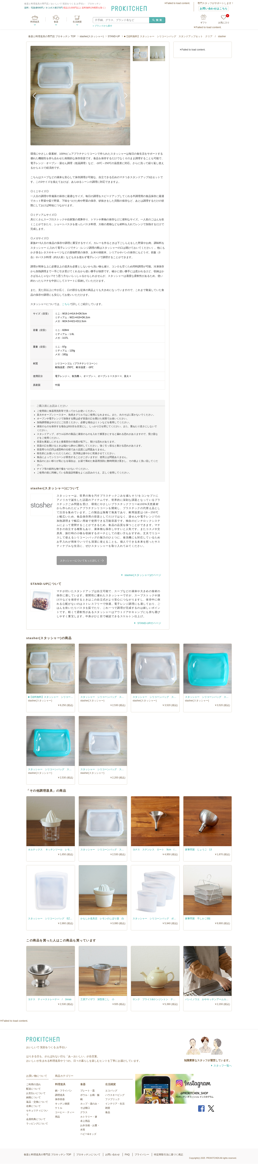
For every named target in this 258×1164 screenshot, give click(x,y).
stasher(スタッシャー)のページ (142, 575)
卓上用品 (85, 1121)
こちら (66, 304)
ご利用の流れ (33, 1084)
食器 (56, 22)
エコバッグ (111, 1090)
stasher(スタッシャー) (92, 36)
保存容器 (60, 1099)
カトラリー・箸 (88, 1116)
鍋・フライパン (63, 1090)
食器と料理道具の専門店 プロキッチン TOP (52, 36)
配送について (33, 1088)
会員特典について (36, 1119)
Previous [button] (36, 95)
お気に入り (223, 19)
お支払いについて (36, 1093)
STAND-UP (114, 36)
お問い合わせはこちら (214, 8)
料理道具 (34, 22)
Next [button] (124, 95)
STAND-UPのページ (149, 623)
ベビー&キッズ (88, 1134)
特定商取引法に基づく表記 (168, 1154)
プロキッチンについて (88, 1154)
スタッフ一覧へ (222, 1065)
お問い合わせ (112, 1154)
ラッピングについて (37, 1123)
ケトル (58, 1108)
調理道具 (60, 1095)
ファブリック (112, 1099)
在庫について (33, 1106)
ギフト (203, 22)
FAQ (127, 1154)
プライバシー (142, 1154)
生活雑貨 (77, 22)
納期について (33, 1097)
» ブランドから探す (102, 26)
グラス (83, 1112)
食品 (107, 1112)
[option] (80, 95)
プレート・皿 (87, 1090)
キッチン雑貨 (62, 1103)
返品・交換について (37, 1101)
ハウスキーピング (115, 1095)
